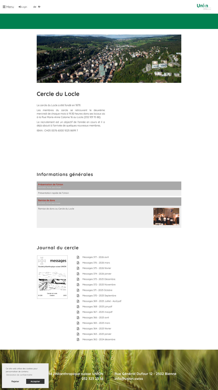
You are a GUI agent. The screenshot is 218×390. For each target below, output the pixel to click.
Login (22, 6)
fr (39, 6)
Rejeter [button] (15, 381)
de (34, 6)
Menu (8, 7)
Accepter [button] (35, 381)
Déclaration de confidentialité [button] (19, 375)
